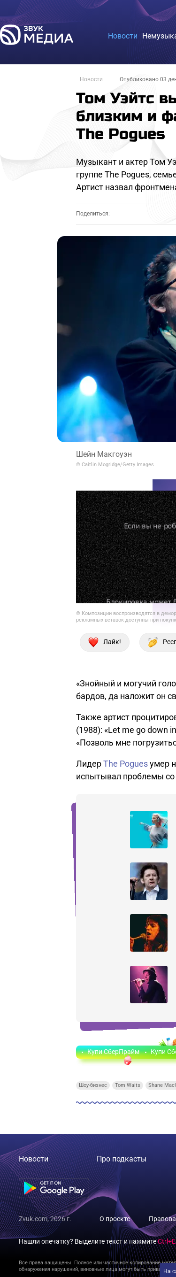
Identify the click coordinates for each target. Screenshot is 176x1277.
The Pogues (125, 764)
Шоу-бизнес (93, 1085)
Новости (91, 79)
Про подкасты (121, 1158)
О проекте (114, 1219)
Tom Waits (127, 1085)
